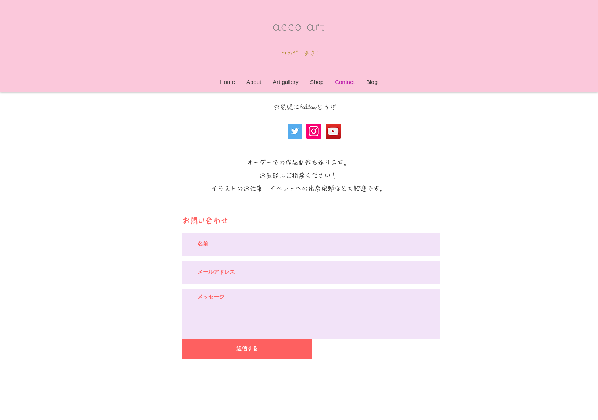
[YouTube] (333, 131)
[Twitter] (295, 131)
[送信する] (247, 349)
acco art (298, 24)
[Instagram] (313, 131)
